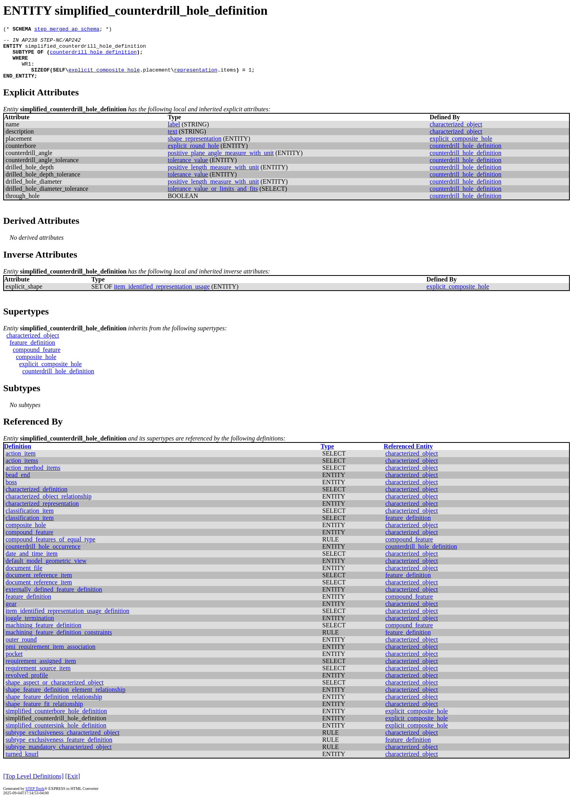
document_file (24, 577)
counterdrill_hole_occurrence (43, 556)
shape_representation (194, 148)
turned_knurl (22, 763)
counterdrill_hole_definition (93, 56)
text (172, 141)
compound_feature (36, 359)
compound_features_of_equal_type (51, 548)
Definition (17, 455)
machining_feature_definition (43, 634)
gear (11, 613)
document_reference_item (39, 584)
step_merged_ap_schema (66, 29)
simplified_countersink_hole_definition (56, 734)
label (174, 133)
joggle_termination (30, 627)
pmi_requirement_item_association (51, 656)
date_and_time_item (32, 563)
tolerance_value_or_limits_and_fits (213, 198)
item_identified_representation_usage (162, 296)
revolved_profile (27, 684)
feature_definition (32, 352)
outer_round (21, 649)
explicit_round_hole (193, 155)
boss (11, 491)
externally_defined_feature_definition (54, 599)
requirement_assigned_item (41, 670)
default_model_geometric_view (46, 570)
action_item (21, 463)
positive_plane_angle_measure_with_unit (221, 162)
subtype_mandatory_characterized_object (59, 756)
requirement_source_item (38, 677)
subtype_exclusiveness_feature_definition (59, 749)
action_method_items (33, 477)
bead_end (18, 484)
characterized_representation (42, 513)
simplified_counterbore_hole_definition (56, 720)
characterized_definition (36, 498)
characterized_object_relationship (49, 506)
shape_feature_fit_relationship (44, 713)
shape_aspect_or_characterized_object (54, 692)
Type (327, 455)
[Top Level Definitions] (33, 785)
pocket (14, 663)
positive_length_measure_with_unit (213, 176)
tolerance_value (188, 169)
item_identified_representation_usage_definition (67, 620)
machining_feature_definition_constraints (59, 641)
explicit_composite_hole (104, 77)
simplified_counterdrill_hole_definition (85, 49)
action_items (22, 470)
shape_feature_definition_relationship (54, 706)
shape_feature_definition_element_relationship (65, 699)
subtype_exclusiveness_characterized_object (62, 742)
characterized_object (456, 133)
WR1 (26, 70)
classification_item (30, 520)
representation (195, 77)
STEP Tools (34, 798)
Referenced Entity (408, 455)
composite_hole (36, 366)
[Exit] (72, 785)
